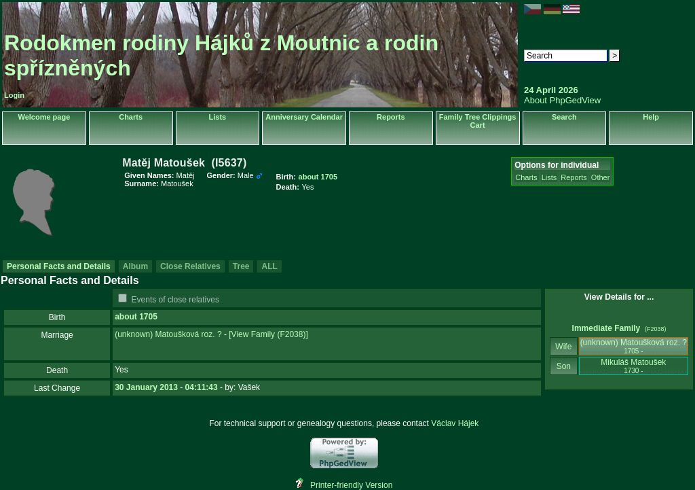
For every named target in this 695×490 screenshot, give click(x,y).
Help (651, 117)
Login (14, 95)
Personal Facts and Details (59, 266)
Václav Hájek (454, 423)
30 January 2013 (146, 387)
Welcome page (44, 117)
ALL (269, 266)
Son (563, 366)
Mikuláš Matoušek (633, 365)
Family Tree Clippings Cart (477, 121)
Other (600, 177)
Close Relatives (190, 266)
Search (564, 117)
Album (135, 266)
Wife (563, 346)
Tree (241, 266)
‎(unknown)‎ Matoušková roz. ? (168, 334)
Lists (218, 117)
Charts (131, 117)
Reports (391, 117)
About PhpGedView (562, 100)
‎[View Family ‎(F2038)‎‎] (268, 334)
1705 (148, 316)
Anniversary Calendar (304, 117)
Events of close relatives (175, 299)
